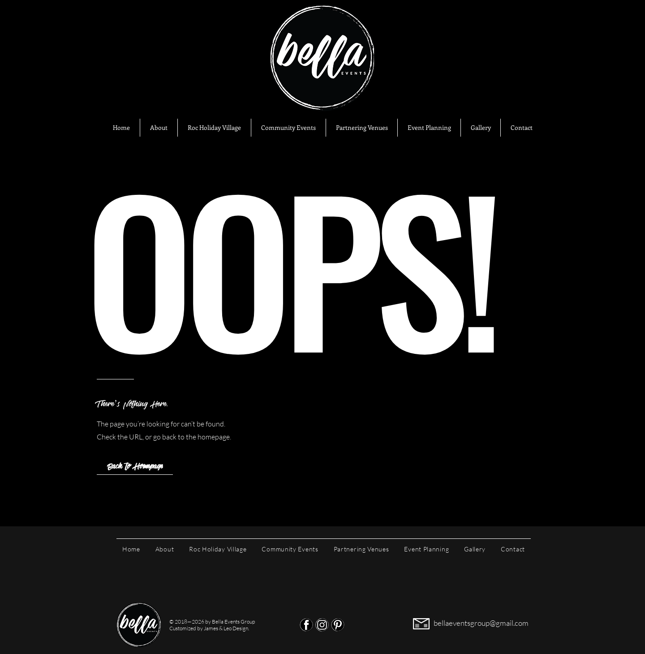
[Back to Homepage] (135, 466)
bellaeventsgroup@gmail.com (481, 623)
